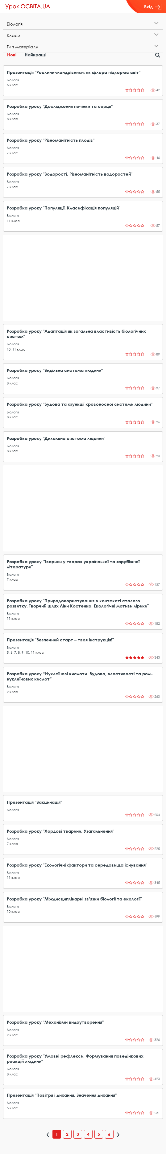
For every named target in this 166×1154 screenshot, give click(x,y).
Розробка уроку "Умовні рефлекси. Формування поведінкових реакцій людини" (75, 1058)
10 (8, 349)
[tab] (83, 24)
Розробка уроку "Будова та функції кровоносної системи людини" (79, 404)
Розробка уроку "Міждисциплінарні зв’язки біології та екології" (74, 898)
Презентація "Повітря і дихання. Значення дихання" (62, 1095)
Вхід (152, 7)
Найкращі (35, 54)
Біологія (13, 80)
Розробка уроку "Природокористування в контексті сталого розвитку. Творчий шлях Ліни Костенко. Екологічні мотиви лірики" (78, 603)
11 (8, 221)
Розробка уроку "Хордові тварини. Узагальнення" (60, 831)
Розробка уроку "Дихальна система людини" (56, 438)
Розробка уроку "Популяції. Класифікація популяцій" (63, 207)
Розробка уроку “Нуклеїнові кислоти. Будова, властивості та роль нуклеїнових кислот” (79, 676)
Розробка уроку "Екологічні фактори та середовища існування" (77, 865)
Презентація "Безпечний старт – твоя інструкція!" (60, 639)
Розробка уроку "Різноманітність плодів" (50, 140)
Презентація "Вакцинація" (34, 802)
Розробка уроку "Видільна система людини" (55, 370)
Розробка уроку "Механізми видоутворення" (55, 1022)
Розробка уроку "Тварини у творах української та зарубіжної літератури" (73, 564)
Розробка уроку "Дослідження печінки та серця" (60, 106)
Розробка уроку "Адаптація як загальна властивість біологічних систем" (76, 333)
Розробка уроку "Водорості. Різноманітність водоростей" (69, 174)
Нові (11, 54)
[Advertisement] (83, 278)
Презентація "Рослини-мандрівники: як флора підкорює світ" (73, 72)
